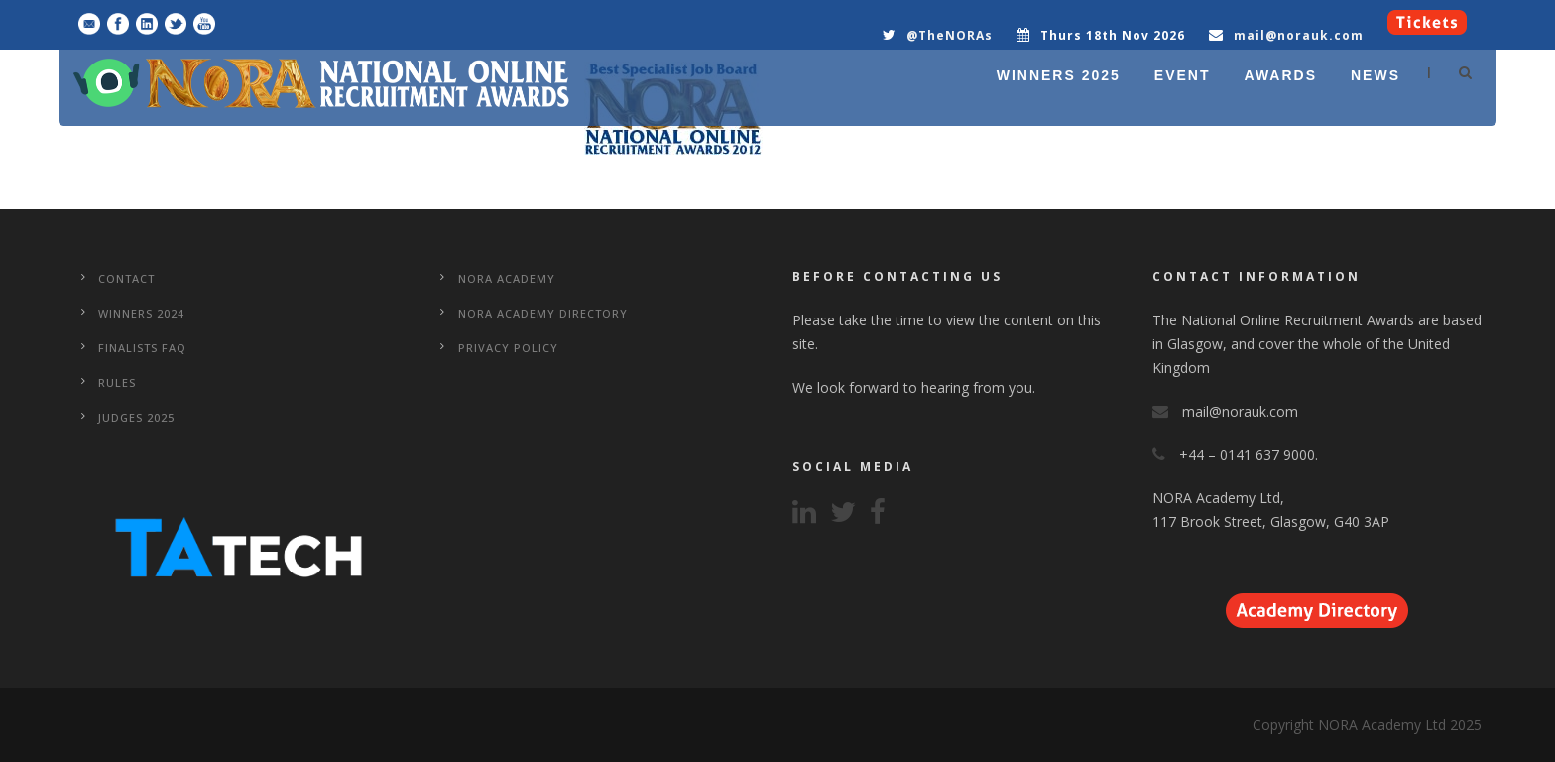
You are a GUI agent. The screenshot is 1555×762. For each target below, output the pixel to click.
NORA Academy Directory (543, 313)
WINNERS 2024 (141, 313)
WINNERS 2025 (1059, 75)
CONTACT (126, 278)
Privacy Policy (508, 347)
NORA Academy (506, 278)
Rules (117, 382)
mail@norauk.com (1299, 35)
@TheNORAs (949, 35)
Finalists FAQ (142, 347)
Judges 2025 (136, 417)
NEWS (1375, 75)
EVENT (1182, 75)
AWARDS (1281, 75)
